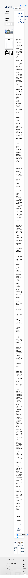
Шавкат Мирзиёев (18, 525)
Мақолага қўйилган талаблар (24, 574)
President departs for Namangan (19, 546)
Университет (19, 530)
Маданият (8, 564)
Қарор (18, 528)
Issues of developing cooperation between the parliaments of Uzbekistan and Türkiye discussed (15, 576)
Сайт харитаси (13, 564)
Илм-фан (8, 563)
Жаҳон (8, 568)
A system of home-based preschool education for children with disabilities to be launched (22, 549)
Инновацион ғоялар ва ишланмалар (24, 569)
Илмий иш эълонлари (24, 565)
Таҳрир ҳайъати (24, 571)
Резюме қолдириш (13, 563)
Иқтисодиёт (8, 569)
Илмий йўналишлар (24, 566)
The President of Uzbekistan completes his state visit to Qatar (15, 548)
